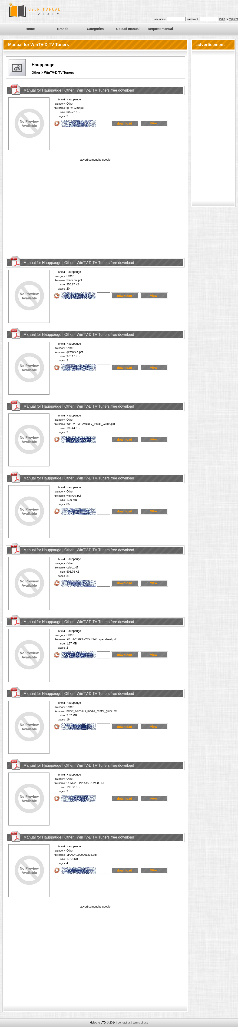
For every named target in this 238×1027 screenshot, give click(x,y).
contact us (124, 1022)
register (233, 19)
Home (30, 29)
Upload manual (127, 29)
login (222, 19)
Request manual (160, 29)
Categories (95, 29)
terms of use (140, 1022)
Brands (62, 29)
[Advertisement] (43, 205)
